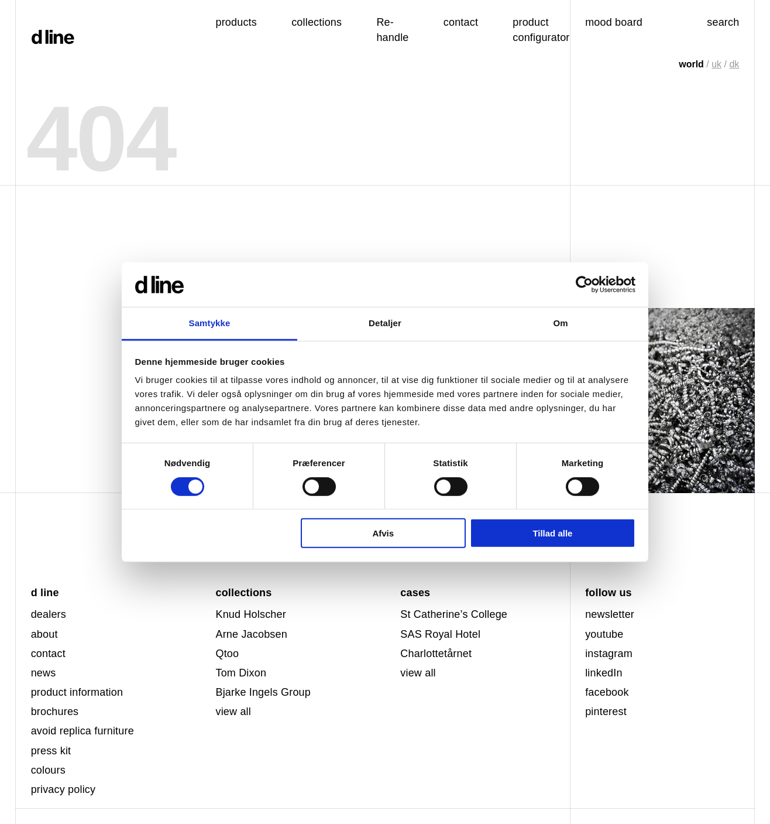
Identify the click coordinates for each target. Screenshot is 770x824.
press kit (51, 751)
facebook (607, 692)
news (43, 673)
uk (716, 64)
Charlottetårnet (436, 653)
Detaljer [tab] (385, 323)
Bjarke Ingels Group (263, 692)
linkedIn (603, 673)
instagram (608, 653)
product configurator (541, 29)
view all (232, 711)
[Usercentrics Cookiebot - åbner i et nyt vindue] (584, 284)
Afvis (383, 533)
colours (48, 770)
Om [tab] (560, 323)
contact (48, 653)
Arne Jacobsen (251, 634)
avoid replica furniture (82, 731)
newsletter (609, 614)
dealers (48, 614)
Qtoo (227, 653)
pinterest (606, 711)
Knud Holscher (250, 614)
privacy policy (63, 789)
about (44, 634)
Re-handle (392, 29)
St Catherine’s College (453, 614)
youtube (604, 634)
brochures (55, 711)
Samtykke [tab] (210, 323)
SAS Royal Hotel (440, 634)
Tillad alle (552, 533)
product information (77, 692)
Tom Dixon (240, 673)
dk (734, 64)
